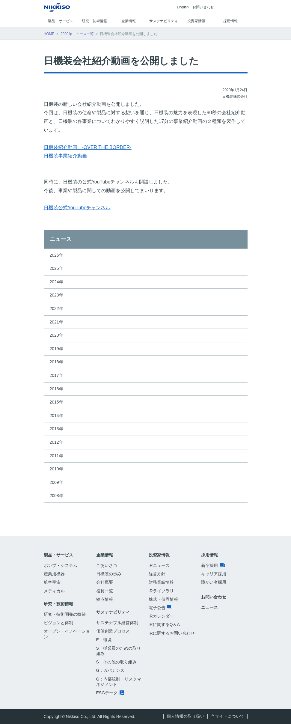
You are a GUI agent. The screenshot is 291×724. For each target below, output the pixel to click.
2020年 (56, 335)
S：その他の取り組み (116, 662)
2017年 (56, 375)
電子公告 (161, 607)
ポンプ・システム (60, 565)
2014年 (56, 415)
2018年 (56, 361)
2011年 (56, 455)
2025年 (56, 268)
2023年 (56, 295)
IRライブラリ (161, 590)
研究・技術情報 (58, 603)
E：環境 (103, 639)
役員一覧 (104, 590)
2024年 (56, 281)
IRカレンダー (161, 616)
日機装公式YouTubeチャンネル (77, 207)
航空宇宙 (52, 582)
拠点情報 (104, 599)
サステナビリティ (113, 612)
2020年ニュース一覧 (77, 34)
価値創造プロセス (113, 631)
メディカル (54, 590)
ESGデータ (110, 692)
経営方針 (157, 573)
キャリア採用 (213, 573)
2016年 (56, 388)
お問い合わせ (203, 7)
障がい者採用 (213, 582)
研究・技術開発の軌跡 (65, 614)
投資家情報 (159, 555)
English (183, 7)
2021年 (56, 322)
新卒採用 (213, 565)
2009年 (56, 482)
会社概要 (104, 582)
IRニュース (159, 565)
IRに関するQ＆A (164, 624)
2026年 (56, 255)
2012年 (56, 442)
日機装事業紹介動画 (65, 155)
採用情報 (209, 555)
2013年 (56, 428)
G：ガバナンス (110, 670)
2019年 (56, 348)
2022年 (56, 308)
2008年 (56, 495)
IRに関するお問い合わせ (172, 633)
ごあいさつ (106, 565)
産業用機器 (54, 573)
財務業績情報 (161, 582)
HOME (49, 34)
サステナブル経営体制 (117, 622)
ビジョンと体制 (58, 622)
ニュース (60, 239)
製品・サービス (58, 555)
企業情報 (104, 555)
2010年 (56, 468)
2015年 (56, 402)
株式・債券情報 (163, 599)
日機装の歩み (108, 573)
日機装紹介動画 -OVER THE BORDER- (88, 147)
